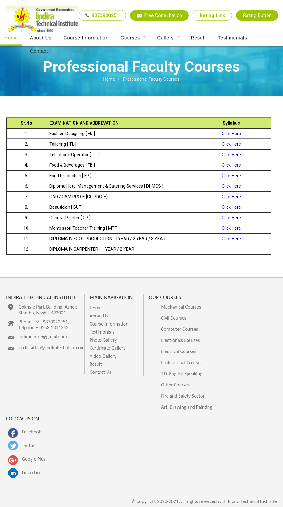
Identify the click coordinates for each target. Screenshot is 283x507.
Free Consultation (159, 16)
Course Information (86, 37)
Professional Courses (181, 362)
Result (198, 37)
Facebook (31, 432)
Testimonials (232, 37)
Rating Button (257, 16)
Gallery (165, 37)
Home (11, 37)
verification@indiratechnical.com (52, 348)
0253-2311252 (54, 327)
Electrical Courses (178, 351)
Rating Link (212, 16)
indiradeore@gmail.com (43, 336)
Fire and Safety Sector (183, 396)
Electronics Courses (180, 340)
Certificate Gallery (107, 348)
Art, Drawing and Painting (186, 407)
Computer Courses (179, 329)
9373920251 (102, 16)
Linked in (31, 472)
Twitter (29, 445)
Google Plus (33, 459)
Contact (39, 51)
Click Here (231, 133)
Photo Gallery (103, 340)
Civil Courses (173, 318)
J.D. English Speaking (181, 374)
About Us (41, 37)
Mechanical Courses (181, 307)
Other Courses (175, 385)
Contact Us (100, 372)
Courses (130, 37)
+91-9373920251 (51, 322)
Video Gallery (103, 356)
